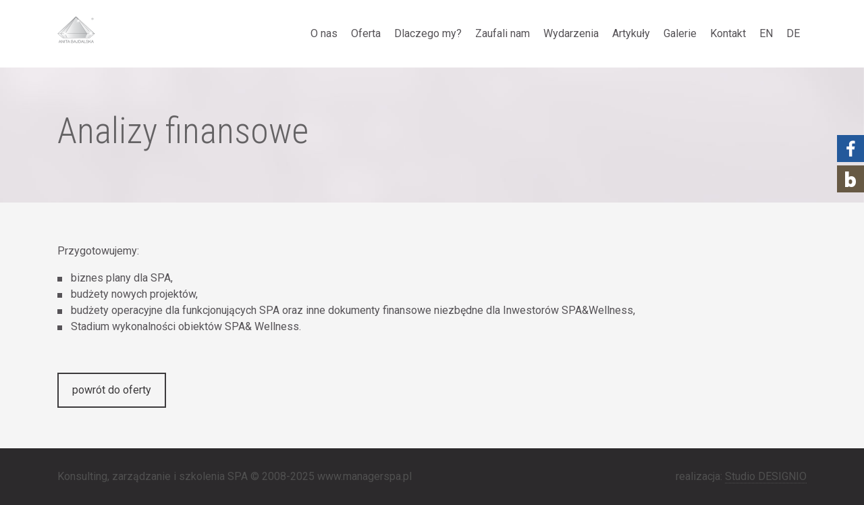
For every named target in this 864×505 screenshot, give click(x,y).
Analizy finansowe (182, 131)
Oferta (366, 33)
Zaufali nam (502, 33)
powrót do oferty (111, 389)
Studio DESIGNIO (766, 476)
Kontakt (728, 33)
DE (793, 33)
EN (766, 33)
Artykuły (631, 33)
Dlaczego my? (428, 33)
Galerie (680, 33)
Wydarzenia (571, 33)
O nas (324, 33)
